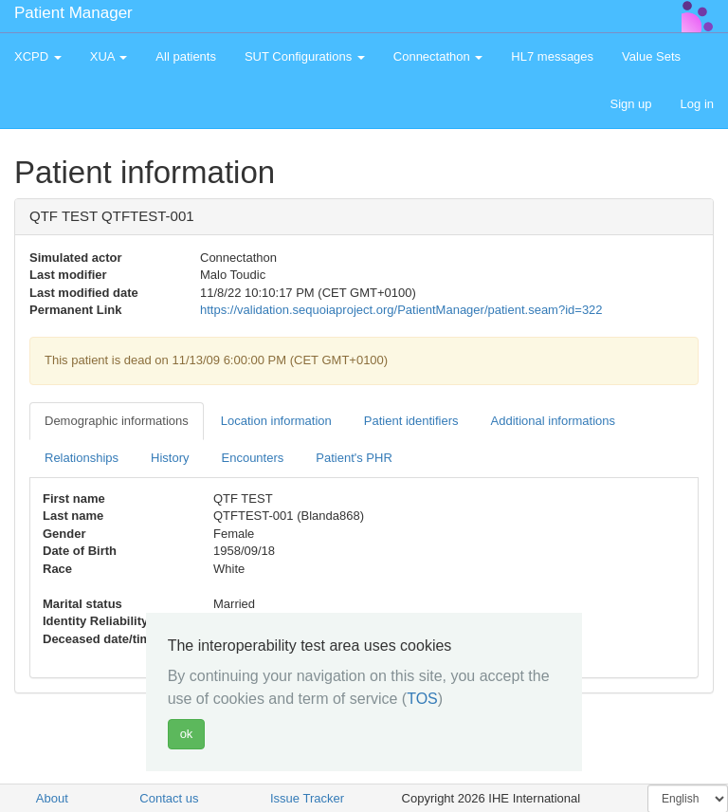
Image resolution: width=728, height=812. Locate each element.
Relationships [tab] (81, 458)
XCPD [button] (38, 56)
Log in (697, 104)
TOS (422, 699)
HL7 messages (552, 56)
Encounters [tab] (253, 458)
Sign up (630, 104)
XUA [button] (109, 56)
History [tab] (170, 458)
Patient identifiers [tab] (411, 421)
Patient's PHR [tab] (354, 458)
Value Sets (651, 56)
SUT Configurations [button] (305, 56)
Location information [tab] (276, 421)
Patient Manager (73, 13)
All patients (185, 56)
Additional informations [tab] (553, 421)
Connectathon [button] (438, 56)
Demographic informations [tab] (117, 421)
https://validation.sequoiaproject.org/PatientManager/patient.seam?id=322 (401, 310)
